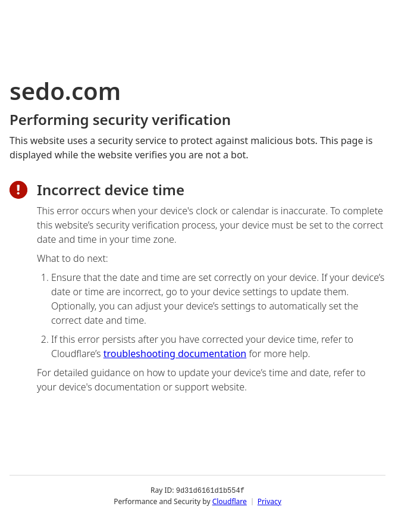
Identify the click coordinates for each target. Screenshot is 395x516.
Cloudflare (229, 501)
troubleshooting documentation (175, 353)
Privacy (269, 501)
